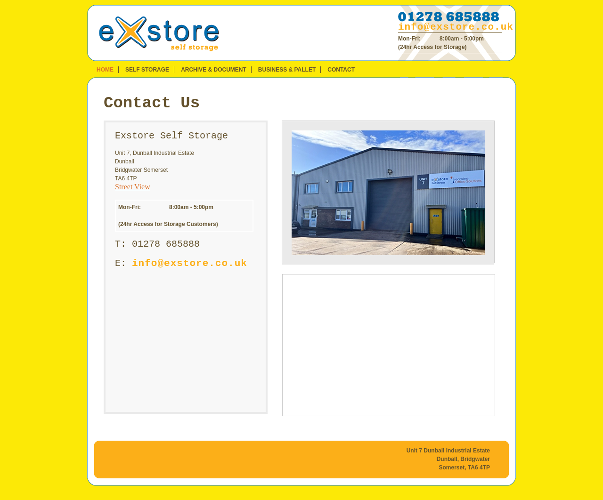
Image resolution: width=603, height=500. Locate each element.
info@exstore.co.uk (455, 27)
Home (105, 69)
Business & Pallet (287, 69)
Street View (132, 187)
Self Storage (147, 69)
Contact (341, 69)
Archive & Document (213, 69)
